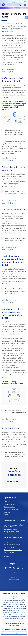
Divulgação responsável (11, 532)
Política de (9, 547)
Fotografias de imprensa (11, 509)
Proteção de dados (10, 542)
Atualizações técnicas (10, 529)
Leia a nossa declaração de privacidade (15, 621)
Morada (6, 515)
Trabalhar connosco (10, 504)
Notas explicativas (9, 507)
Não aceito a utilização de (15, 633)
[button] (25, 2)
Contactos (7, 512)
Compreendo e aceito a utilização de (15, 629)
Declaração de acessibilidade (13, 550)
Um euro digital (15, 481)
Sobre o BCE (7, 501)
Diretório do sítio (9, 556)
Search (20, 5)
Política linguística (9, 552)
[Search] (13, 5)
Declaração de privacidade (12, 544)
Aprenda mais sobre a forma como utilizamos (15, 624)
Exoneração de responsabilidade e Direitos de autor (14, 525)
